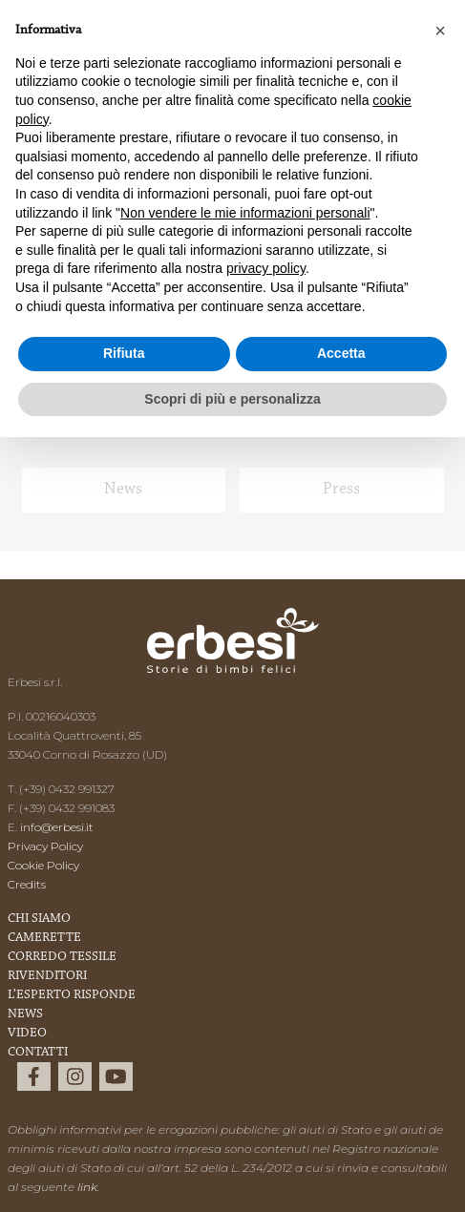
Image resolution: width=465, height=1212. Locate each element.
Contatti (38, 1052)
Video (27, 1033)
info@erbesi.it (57, 827)
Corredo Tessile (62, 957)
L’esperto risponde (72, 995)
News (123, 489)
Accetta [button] (341, 353)
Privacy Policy (45, 846)
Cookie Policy (43, 865)
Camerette (44, 938)
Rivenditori (47, 976)
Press (341, 489)
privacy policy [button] (266, 268)
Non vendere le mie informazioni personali (245, 212)
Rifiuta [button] (124, 353)
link (87, 1187)
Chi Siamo (39, 919)
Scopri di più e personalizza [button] (232, 399)
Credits (27, 884)
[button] (440, 30)
